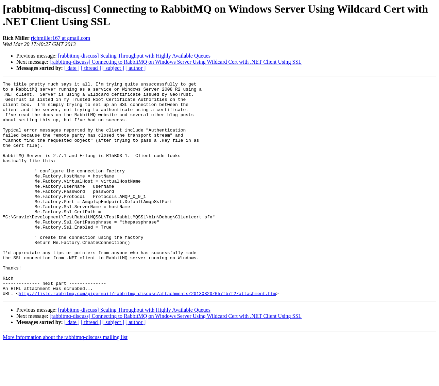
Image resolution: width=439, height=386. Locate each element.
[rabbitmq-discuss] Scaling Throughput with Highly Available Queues (134, 56)
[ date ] (72, 68)
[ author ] (135, 68)
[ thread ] (91, 68)
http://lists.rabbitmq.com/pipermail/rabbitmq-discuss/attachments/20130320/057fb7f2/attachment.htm (147, 336)
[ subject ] (113, 68)
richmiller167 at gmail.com (60, 38)
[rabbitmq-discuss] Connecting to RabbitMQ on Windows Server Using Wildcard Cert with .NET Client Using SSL (176, 62)
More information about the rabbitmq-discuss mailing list (65, 380)
